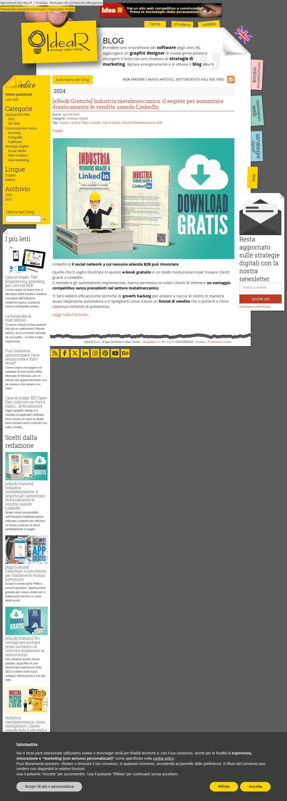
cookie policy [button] (163, 758)
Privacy (200, 341)
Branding (14, 133)
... (6, 204)
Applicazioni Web (17, 115)
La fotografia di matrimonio (18, 318)
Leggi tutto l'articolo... (71, 314)
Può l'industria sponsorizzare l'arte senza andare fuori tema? (22, 356)
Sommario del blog (72, 79)
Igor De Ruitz (71, 114)
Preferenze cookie (219, 341)
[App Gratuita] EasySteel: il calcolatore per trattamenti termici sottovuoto (25, 573)
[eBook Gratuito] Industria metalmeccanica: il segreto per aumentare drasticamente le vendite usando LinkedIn (25, 496)
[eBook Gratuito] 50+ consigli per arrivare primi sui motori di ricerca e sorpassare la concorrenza (24, 646)
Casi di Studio (111, 122)
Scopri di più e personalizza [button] (49, 786)
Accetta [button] (255, 786)
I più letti (11, 99)
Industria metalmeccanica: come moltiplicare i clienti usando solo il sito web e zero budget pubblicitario (26, 728)
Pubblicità (15, 142)
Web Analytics (18, 155)
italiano (10, 180)
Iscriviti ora (261, 299)
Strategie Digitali (16, 146)
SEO (11, 119)
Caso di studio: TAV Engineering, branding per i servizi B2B (24, 281)
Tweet (57, 130)
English (10, 175)
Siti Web (14, 124)
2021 (8, 199)
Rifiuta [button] (224, 786)
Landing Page (79, 122)
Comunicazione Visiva (21, 128)
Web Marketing (18, 160)
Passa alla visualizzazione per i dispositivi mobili (38, 9)
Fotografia (15, 137)
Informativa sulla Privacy (255, 306)
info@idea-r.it (151, 341)
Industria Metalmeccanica (138, 122)
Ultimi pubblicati (18, 94)
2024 (8, 195)
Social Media (17, 151)
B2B (159, 122)
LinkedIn (95, 122)
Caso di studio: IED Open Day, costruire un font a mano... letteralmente (26, 402)
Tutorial (63, 122)
